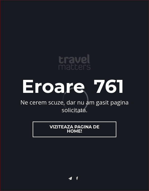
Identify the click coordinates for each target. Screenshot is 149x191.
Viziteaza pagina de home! (75, 129)
